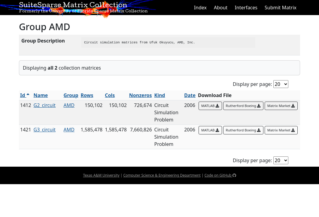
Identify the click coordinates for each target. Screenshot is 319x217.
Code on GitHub (220, 175)
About (220, 7)
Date (190, 95)
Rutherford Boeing (243, 105)
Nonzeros (140, 95)
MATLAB (210, 105)
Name (41, 95)
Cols (110, 95)
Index (200, 7)
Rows (87, 95)
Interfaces (246, 7)
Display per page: (252, 84)
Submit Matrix (280, 7)
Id (24, 95)
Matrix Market (281, 105)
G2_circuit (45, 105)
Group (71, 95)
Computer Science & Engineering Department (161, 175)
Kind (159, 95)
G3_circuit (45, 129)
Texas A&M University (101, 175)
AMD (69, 105)
